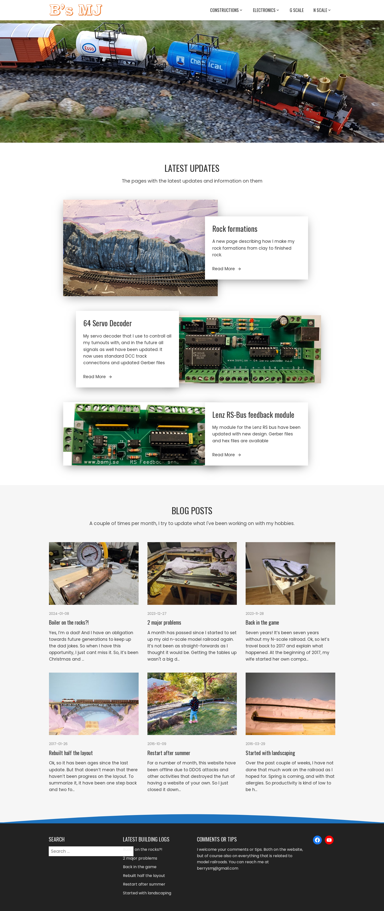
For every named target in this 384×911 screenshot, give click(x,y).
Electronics (266, 10)
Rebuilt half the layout (71, 753)
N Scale (322, 10)
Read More (226, 269)
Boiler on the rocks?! (69, 622)
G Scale (297, 10)
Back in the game (262, 622)
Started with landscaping (270, 753)
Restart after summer (168, 753)
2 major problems (164, 622)
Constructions (226, 10)
